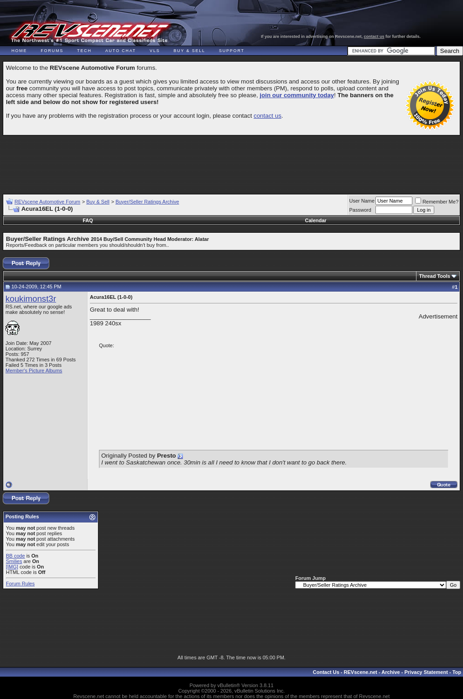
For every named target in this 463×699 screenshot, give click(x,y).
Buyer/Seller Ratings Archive (147, 201)
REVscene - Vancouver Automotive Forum (89, 33)
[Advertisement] (231, 160)
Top (457, 672)
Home (19, 50)
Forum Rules (20, 583)
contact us (374, 36)
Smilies (14, 561)
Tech (84, 50)
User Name (362, 200)
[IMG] (12, 566)
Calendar (316, 220)
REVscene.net (360, 672)
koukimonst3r (30, 298)
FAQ (88, 220)
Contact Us (326, 672)
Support (232, 50)
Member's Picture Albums (33, 370)
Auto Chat (120, 50)
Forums (52, 50)
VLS (155, 50)
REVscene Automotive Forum (47, 201)
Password (360, 210)
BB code (15, 555)
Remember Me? (436, 201)
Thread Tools (434, 276)
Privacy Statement (425, 672)
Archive (390, 672)
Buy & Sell (189, 50)
